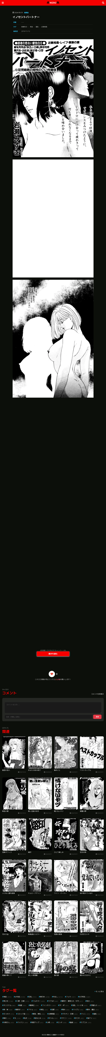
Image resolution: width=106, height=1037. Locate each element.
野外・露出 (93, 1009)
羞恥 (37, 27)
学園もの (96, 1005)
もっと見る (100, 991)
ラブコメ (86, 1022)
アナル (32, 1009)
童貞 (73, 1022)
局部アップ (37, 1022)
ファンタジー (49, 1005)
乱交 (27, 1018)
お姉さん (8, 1022)
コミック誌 (23, 1014)
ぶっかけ (8, 1014)
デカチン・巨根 (70, 1014)
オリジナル (9, 1005)
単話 (31, 27)
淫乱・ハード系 (79, 1005)
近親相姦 (44, 27)
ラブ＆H (53, 1001)
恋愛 (55, 1009)
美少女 (8, 1001)
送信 (97, 717)
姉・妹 (7, 1009)
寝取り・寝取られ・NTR (72, 1001)
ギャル (53, 1018)
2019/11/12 (25, 31)
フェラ (71, 997)
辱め (65, 1009)
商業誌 (26, 13)
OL (17, 1018)
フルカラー (39, 1001)
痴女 (7, 1018)
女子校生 (84, 997)
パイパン (22, 1022)
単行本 (45, 997)
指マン (91, 1018)
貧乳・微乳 (39, 1014)
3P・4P (64, 1005)
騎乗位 (34, 1005)
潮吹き (20, 1009)
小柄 (50, 1022)
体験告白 (24, 27)
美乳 (44, 1009)
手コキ (79, 1018)
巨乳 (33, 997)
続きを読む (53, 654)
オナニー (66, 1018)
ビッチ (62, 1022)
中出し (58, 997)
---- (22, 22)
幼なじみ (40, 1018)
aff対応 (20, 997)
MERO (53, 2)
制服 (22, 1005)
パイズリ (78, 1009)
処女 (90, 1001)
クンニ (85, 1014)
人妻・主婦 (23, 1001)
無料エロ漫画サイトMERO (55, 1035)
